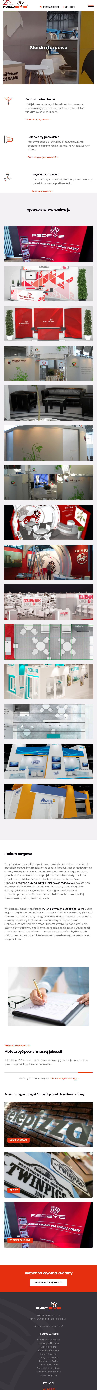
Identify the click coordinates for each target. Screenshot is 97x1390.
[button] (5, 1384)
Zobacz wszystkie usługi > (63, 1078)
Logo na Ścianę (18, 1140)
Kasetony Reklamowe (49, 1343)
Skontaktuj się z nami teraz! (48, 1326)
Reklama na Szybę (48, 1361)
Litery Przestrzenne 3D (48, 1339)
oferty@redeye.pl (50, 7)
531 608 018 (70, 7)
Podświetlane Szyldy (48, 1350)
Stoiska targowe (20, 1240)
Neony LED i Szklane (48, 1357)
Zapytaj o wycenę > (42, 191)
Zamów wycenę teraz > (48, 1282)
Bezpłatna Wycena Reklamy (48, 1273)
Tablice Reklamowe (49, 1364)
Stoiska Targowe (48, 1375)
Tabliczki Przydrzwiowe (48, 1368)
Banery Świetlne (48, 1354)
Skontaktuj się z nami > (37, 120)
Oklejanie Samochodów (48, 1371)
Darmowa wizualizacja (40, 99)
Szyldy (14, 1190)
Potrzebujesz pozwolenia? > (43, 157)
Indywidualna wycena (46, 174)
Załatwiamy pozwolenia (43, 137)
